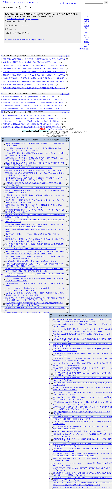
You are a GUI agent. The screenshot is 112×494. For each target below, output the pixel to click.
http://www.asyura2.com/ (56, 129)
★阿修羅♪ (5, 2)
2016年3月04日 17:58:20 (15, 19)
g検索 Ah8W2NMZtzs (68, 3)
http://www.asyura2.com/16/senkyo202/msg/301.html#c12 (24, 39)
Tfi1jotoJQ (28, 19)
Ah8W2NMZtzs (34, 2)
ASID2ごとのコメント (18, 2)
